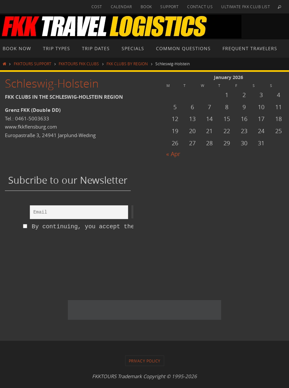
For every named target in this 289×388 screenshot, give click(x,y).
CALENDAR (121, 6)
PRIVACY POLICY (145, 360)
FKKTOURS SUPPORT (32, 63)
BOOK (146, 6)
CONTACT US (200, 6)
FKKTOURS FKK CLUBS (79, 63)
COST (96, 6)
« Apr (173, 154)
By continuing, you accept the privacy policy (105, 226)
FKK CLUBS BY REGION (127, 63)
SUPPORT (169, 6)
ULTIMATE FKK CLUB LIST (245, 6)
